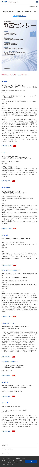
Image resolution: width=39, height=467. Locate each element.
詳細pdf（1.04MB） (7, 228)
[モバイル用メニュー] (37, 2)
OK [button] (31, 461)
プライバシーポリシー (7, 449)
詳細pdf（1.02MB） (7, 265)
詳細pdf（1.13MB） (7, 145)
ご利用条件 (4, 445)
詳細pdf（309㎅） (6, 396)
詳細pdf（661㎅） (6, 356)
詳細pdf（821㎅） (6, 181)
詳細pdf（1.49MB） (7, 316)
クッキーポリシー (6, 453)
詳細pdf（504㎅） (6, 375)
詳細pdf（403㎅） (6, 431)
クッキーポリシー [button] (8, 464)
